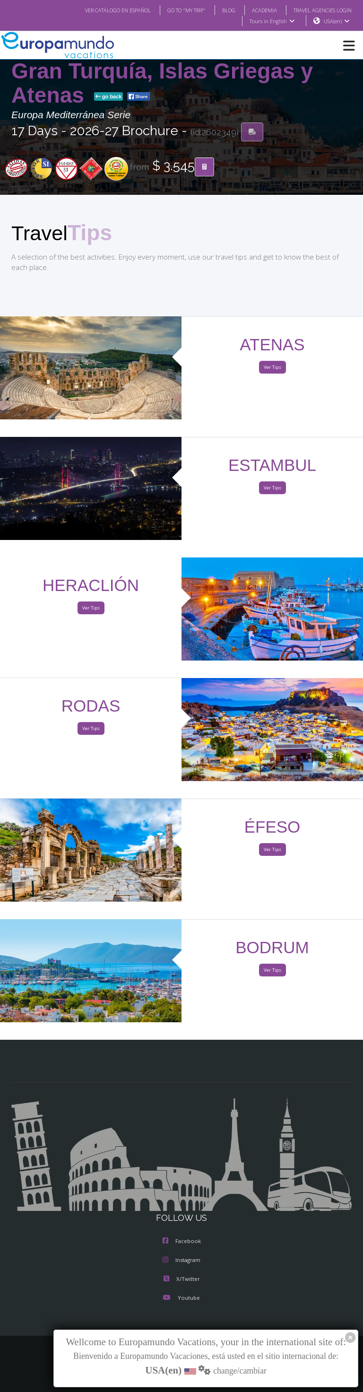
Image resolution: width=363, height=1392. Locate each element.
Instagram (181, 1260)
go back (108, 97)
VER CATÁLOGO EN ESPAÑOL (99, 10)
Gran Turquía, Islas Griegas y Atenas (162, 83)
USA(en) (337, 21)
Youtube (181, 1298)
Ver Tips (272, 367)
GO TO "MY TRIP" (174, 10)
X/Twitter (181, 1279)
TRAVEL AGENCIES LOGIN (319, 10)
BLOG (219, 10)
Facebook (182, 1241)
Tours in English (271, 21)
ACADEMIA (255, 10)
